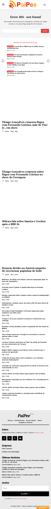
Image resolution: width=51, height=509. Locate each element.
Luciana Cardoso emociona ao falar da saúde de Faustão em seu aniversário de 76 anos (24, 343)
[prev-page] (3, 61)
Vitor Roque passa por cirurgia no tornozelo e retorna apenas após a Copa (23, 335)
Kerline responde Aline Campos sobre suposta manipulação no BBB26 (25, 296)
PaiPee (7, 131)
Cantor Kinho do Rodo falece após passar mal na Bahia (23, 374)
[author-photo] (3, 131)
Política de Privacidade (19, 498)
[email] (25, 488)
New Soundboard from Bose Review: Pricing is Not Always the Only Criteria (25, 72)
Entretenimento (7, 464)
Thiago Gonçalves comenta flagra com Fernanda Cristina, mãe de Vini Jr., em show (24, 124)
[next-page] (48, 61)
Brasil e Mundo (7, 472)
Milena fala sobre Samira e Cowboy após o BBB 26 (24, 222)
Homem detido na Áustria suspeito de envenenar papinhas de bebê (24, 269)
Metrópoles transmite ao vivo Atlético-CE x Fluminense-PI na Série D (25, 380)
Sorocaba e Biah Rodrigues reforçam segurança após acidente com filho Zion (23, 312)
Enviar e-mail (39, 433)
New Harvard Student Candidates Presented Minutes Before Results (24, 55)
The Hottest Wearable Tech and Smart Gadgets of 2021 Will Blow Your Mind (25, 64)
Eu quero (25, 494)
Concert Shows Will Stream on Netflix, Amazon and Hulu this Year (25, 47)
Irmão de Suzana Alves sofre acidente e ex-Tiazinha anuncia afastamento (22, 359)
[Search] (45, 31)
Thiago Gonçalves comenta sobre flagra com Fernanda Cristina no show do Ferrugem (23, 174)
